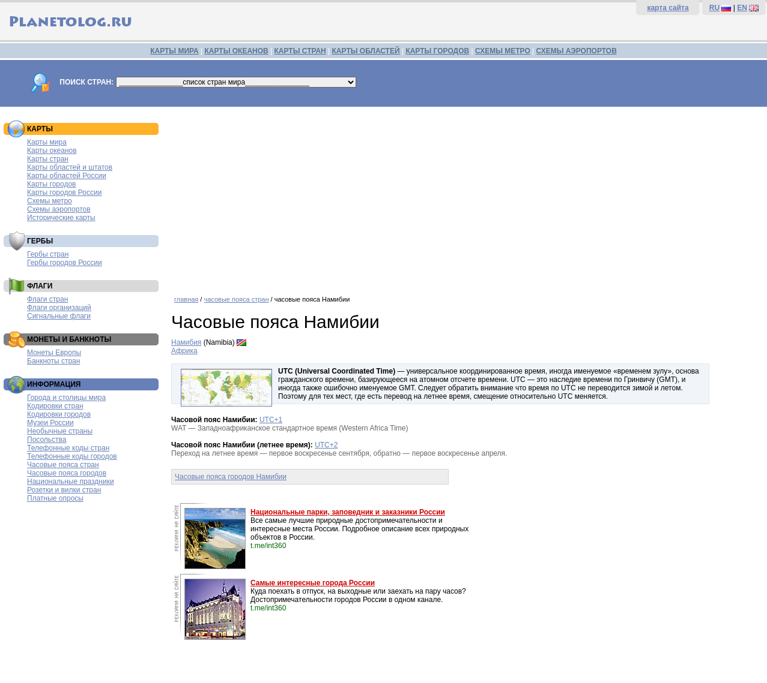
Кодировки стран (55, 406)
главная (186, 299)
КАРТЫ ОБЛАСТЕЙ (366, 51)
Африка (184, 351)
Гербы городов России (64, 262)
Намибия (186, 342)
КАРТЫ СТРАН (300, 51)
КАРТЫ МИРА (174, 51)
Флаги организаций (59, 307)
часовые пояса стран (236, 299)
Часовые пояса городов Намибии (230, 477)
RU (714, 8)
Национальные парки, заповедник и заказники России (347, 512)
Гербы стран (47, 254)
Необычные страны (59, 431)
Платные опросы (55, 498)
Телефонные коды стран (68, 448)
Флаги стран (47, 299)
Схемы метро (49, 201)
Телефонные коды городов (72, 456)
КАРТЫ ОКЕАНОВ (236, 51)
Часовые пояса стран (63, 465)
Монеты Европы (54, 352)
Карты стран (47, 159)
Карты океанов (52, 150)
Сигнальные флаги (59, 316)
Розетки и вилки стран (64, 490)
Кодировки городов (59, 414)
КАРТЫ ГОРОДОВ (437, 51)
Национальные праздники (70, 481)
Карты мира (47, 142)
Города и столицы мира (66, 397)
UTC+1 (270, 420)
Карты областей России (66, 175)
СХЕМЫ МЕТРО (502, 51)
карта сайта (667, 8)
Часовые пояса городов (66, 473)
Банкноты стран (53, 361)
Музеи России (50, 423)
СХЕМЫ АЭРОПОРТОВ (576, 51)
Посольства (47, 439)
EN (742, 8)
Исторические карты (61, 217)
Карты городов (51, 184)
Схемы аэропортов (59, 209)
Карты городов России (64, 192)
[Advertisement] (466, 197)
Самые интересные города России (312, 583)
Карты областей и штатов (69, 167)
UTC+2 (326, 445)
